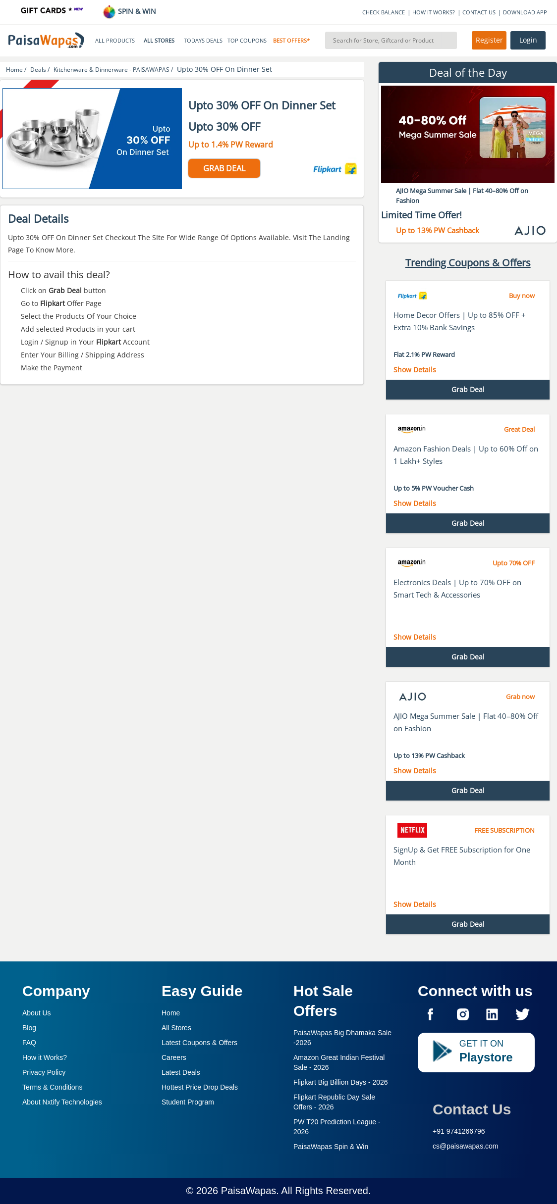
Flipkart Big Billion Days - (340, 1082)
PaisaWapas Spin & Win (330, 1147)
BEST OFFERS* (291, 40)
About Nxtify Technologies (62, 1102)
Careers (174, 1057)
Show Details (414, 369)
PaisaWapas (249, 1190)
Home (171, 1013)
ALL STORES (159, 40)
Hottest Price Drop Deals (200, 1087)
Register (489, 40)
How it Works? (44, 1057)
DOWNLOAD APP (525, 12)
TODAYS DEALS (203, 40)
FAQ (29, 1043)
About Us (36, 1013)
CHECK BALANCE (383, 12)
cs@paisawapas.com (466, 1146)
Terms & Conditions (52, 1087)
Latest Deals (181, 1072)
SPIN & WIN (129, 11)
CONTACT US (479, 12)
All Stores (176, 1028)
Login (528, 40)
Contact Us (472, 1109)
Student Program (188, 1102)
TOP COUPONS (247, 40)
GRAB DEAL (224, 168)
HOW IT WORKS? (433, 12)
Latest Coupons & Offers (199, 1043)
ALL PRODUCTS (115, 40)
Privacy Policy (43, 1072)
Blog (29, 1028)
